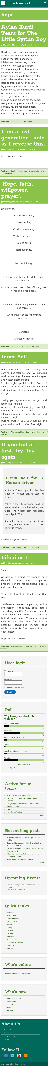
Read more (5, 121)
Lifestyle (10, 931)
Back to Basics (12, 922)
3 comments (27, 121)
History (9, 927)
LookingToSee (17, 149)
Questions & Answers (15, 942)
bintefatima (11, 1001)
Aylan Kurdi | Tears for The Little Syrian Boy (23, 33)
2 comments (30, 432)
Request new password (15, 687)
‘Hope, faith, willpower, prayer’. (17, 190)
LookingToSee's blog (19, 171)
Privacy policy (9, 1033)
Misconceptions (13, 933)
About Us (7, 1029)
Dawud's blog (16, 646)
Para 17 (9, 809)
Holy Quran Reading (14, 812)
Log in (43, 171)
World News (11, 916)
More (42, 815)
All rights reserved (19, 1064)
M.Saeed (10, 1004)
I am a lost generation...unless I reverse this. (23, 137)
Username (9, 671)
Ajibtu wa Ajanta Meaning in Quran (20, 859)
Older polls (11, 768)
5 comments (16, 547)
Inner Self (14, 356)
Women (10, 948)
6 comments (34, 171)
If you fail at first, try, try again (18, 450)
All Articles (10, 913)
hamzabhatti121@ (14, 998)
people (9, 925)
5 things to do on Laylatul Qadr (18, 795)
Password (9, 679)
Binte (9, 1007)
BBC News (22, 539)
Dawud (14, 563)
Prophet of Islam (13, 939)
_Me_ (13, 45)
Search (6, 1039)
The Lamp (16, 362)
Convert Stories (13, 919)
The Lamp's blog (17, 432)
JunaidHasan (12, 1010)
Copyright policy (10, 1036)
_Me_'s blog (15, 121)
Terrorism (10, 945)
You (13, 462)
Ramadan (10, 936)
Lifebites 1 (14, 557)
